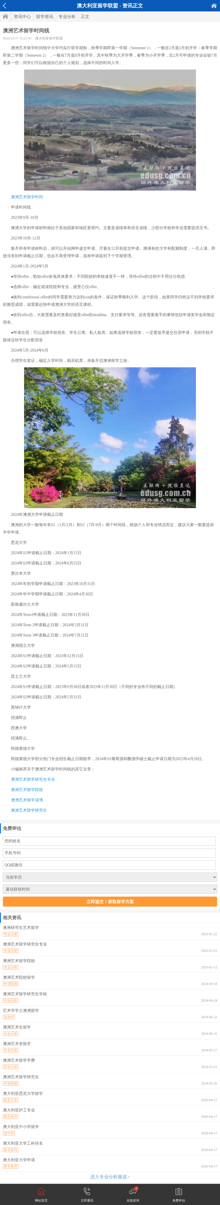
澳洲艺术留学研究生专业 (33, 779)
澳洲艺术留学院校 (27, 790)
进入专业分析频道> (109, 1176)
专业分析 (67, 16)
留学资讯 (44, 16)
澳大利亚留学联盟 (49, 38)
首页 (214, 5)
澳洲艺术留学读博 (27, 800)
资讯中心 (22, 16)
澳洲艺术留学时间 (27, 197)
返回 (4, 6)
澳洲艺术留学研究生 (29, 810)
